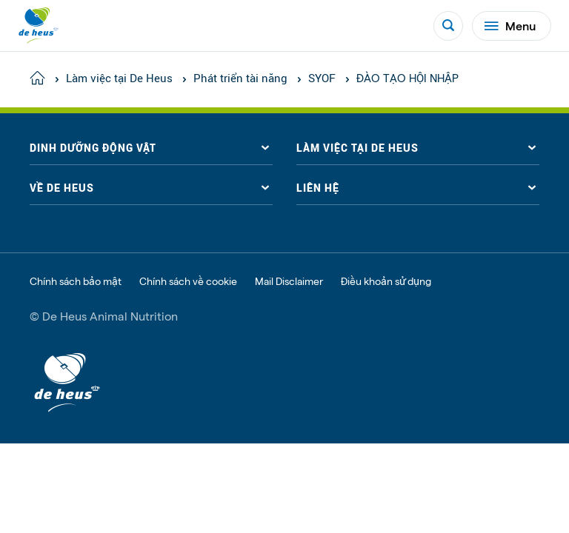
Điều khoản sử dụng (386, 281)
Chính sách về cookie (188, 281)
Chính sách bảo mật (76, 281)
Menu (510, 26)
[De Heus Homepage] (38, 25)
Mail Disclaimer (289, 281)
